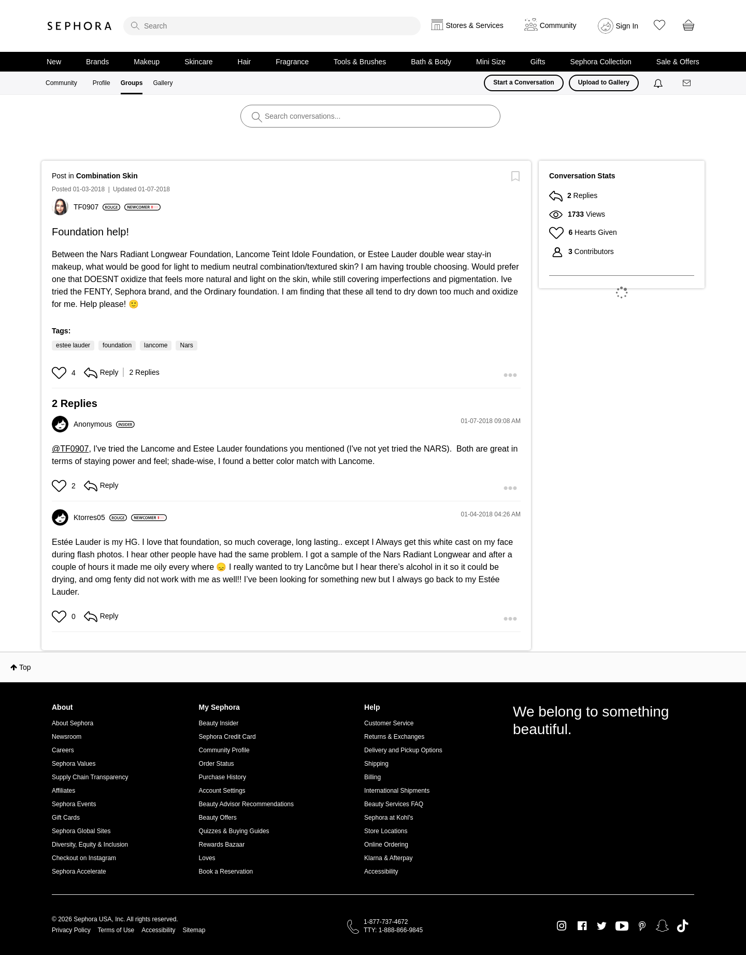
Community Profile (224, 750)
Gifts (538, 62)
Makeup (147, 62)
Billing (372, 777)
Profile (101, 83)
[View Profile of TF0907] (97, 207)
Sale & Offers (677, 62)
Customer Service (388, 723)
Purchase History (222, 777)
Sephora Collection (601, 62)
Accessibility (381, 871)
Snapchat (662, 926)
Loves (207, 858)
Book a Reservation (226, 871)
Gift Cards (66, 817)
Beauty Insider (219, 723)
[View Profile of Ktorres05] (100, 517)
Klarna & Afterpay (388, 858)
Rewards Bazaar (222, 844)
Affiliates (63, 790)
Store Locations (385, 831)
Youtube (621, 926)
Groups (132, 83)
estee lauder (73, 345)
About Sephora (72, 723)
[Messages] (687, 83)
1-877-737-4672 (386, 921)
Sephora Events (74, 804)
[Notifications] (659, 83)
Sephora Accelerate (79, 871)
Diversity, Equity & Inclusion (90, 844)
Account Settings (222, 790)
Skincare (198, 62)
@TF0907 (70, 448)
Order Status (216, 763)
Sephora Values (74, 763)
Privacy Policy (71, 930)
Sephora (80, 26)
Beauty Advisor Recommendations (246, 804)
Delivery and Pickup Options (403, 750)
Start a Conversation (523, 82)
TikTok (682, 926)
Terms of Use (116, 930)
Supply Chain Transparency (90, 777)
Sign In (627, 26)
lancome (155, 345)
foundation (117, 345)
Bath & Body (431, 62)
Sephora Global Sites (81, 831)
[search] (272, 26)
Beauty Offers (218, 817)
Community (61, 83)
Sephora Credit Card (227, 736)
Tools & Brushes (360, 62)
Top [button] (25, 667)
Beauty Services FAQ (393, 804)
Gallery (163, 83)
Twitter (601, 926)
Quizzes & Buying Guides (234, 831)
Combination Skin (107, 176)
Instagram (561, 926)
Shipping (376, 763)
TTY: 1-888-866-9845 (393, 930)
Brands (97, 62)
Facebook (582, 926)
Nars (186, 345)
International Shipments (396, 790)
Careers (63, 750)
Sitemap (193, 930)
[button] (60, 373)
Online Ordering (386, 844)
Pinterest (642, 926)
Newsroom (66, 736)
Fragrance (292, 62)
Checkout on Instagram (84, 858)
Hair (244, 62)
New (54, 62)
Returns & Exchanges (394, 736)
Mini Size (491, 62)
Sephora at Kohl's (388, 817)
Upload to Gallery (603, 82)
